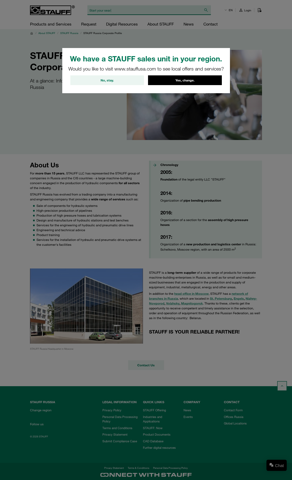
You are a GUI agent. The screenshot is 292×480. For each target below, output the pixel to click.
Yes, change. (184, 80)
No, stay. (107, 80)
